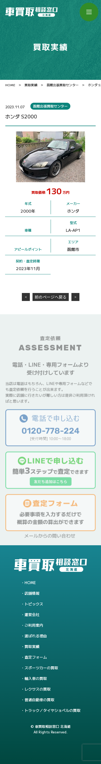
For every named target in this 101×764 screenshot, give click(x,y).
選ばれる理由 (36, 635)
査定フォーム (36, 657)
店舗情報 (32, 593)
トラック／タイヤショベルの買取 (52, 710)
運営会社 (32, 614)
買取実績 (32, 646)
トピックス (34, 603)
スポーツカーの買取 (41, 667)
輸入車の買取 (36, 678)
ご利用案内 (34, 625)
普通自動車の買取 (39, 699)
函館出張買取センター (50, 106)
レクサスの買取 (38, 689)
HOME (30, 582)
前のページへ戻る (51, 297)
